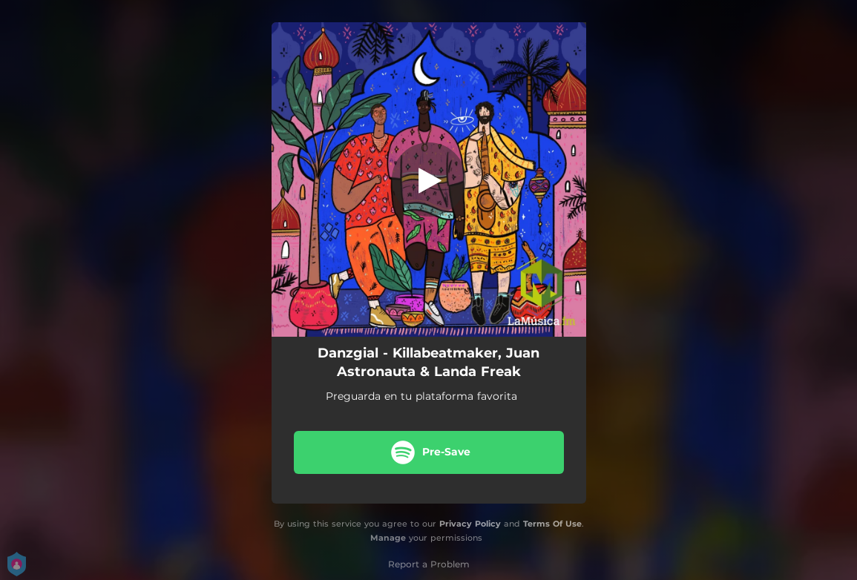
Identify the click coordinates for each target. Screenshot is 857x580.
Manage (388, 538)
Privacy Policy (470, 523)
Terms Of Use (552, 523)
